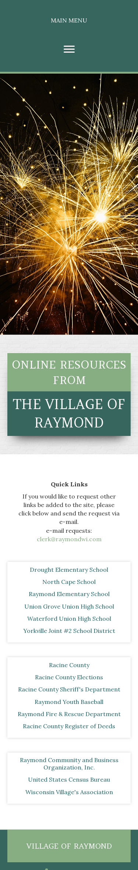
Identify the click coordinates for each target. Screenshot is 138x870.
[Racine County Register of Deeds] (69, 726)
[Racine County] (69, 665)
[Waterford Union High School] (69, 618)
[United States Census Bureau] (69, 779)
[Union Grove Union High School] (69, 606)
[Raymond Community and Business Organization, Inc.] (69, 763)
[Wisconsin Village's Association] (69, 792)
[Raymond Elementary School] (69, 594)
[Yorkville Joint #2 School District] (69, 630)
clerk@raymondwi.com (69, 539)
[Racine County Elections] (69, 677)
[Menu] (69, 49)
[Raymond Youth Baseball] (69, 701)
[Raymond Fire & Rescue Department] (69, 714)
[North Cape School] (69, 581)
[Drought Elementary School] (69, 569)
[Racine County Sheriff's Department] (69, 689)
